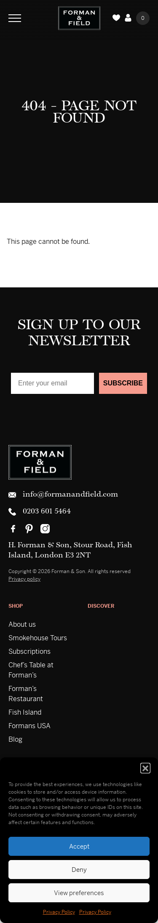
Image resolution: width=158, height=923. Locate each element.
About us (22, 624)
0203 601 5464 (39, 512)
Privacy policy (24, 579)
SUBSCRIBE (123, 383)
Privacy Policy (59, 912)
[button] (145, 768)
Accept (79, 846)
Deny (79, 870)
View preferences (79, 893)
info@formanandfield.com (63, 495)
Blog (15, 739)
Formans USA (29, 725)
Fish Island (24, 712)
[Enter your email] (52, 383)
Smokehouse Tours (37, 638)
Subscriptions (29, 651)
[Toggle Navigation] (14, 18)
